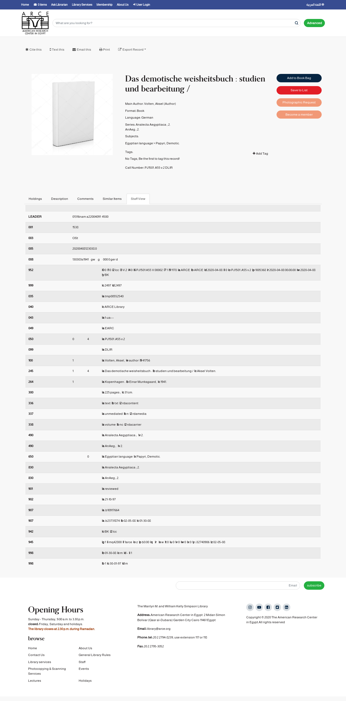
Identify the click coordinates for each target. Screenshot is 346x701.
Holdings (35, 199)
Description (59, 199)
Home (32, 649)
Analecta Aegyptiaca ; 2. (153, 124)
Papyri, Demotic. (167, 143)
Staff (82, 663)
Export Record (133, 49)
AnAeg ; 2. (132, 129)
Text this (58, 49)
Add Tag (260, 153)
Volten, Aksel (153, 104)
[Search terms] (176, 23)
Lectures (34, 682)
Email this (84, 49)
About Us (85, 649)
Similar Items (112, 199)
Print (106, 49)
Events (84, 670)
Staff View (138, 199)
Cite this (35, 49)
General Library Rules (95, 656)
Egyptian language (139, 143)
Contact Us (36, 656)
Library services (39, 663)
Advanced (314, 23)
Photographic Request (299, 102)
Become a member (299, 114)
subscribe (314, 585)
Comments (85, 199)
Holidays (85, 682)
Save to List (299, 90)
